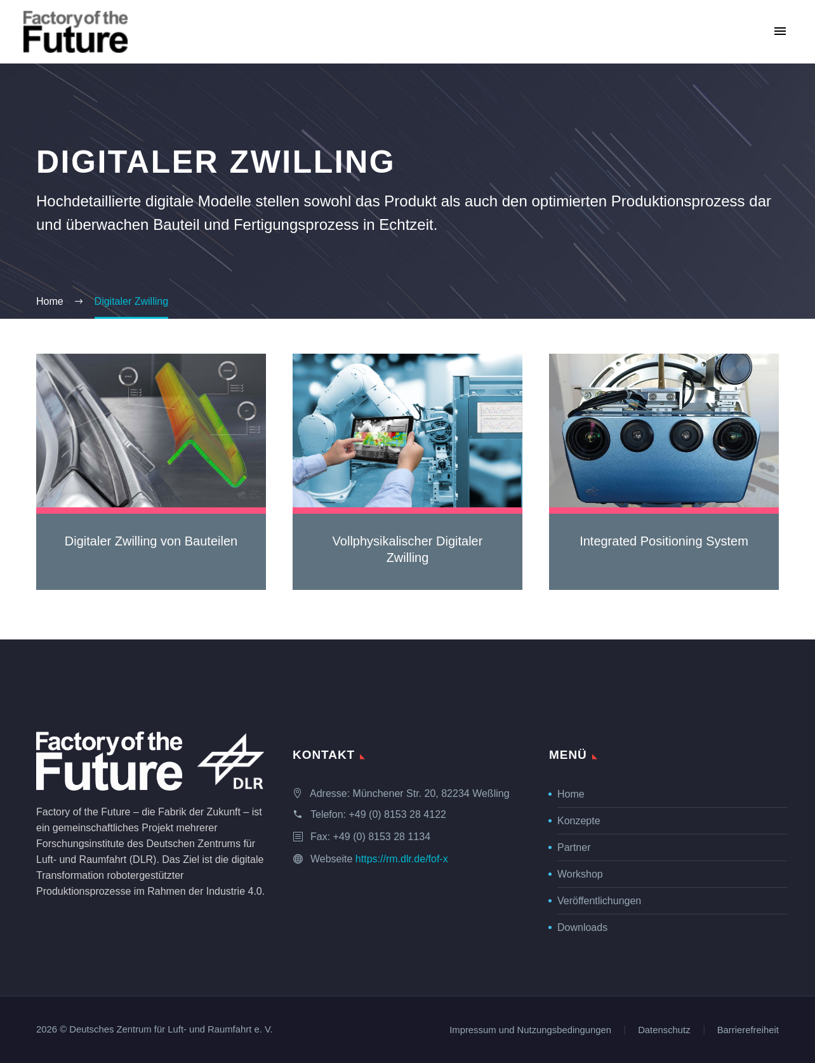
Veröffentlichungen (599, 900)
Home (571, 794)
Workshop (580, 874)
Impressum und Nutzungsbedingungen (530, 1030)
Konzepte (578, 820)
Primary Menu (780, 31)
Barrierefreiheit (748, 1030)
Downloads (582, 927)
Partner (573, 847)
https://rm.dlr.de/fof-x (401, 858)
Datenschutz (664, 1030)
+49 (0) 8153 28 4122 (397, 814)
